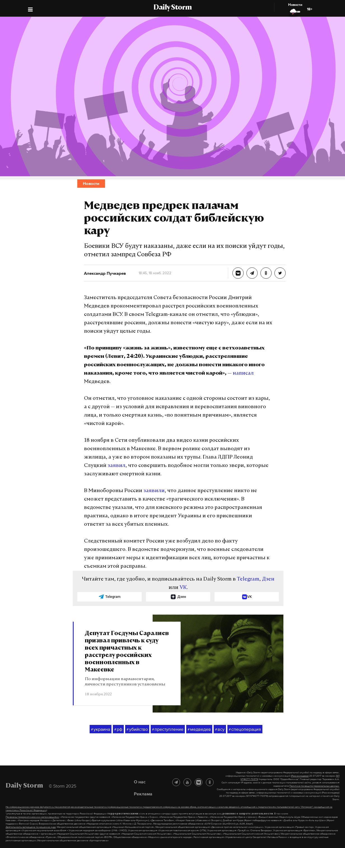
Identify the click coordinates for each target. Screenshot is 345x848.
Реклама (143, 793)
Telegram (248, 579)
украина (100, 729)
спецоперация (245, 729)
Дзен (268, 579)
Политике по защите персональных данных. (314, 785)
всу (220, 729)
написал (243, 373)
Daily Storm (172, 7)
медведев (199, 729)
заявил (116, 465)
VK (183, 587)
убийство (137, 729)
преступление (167, 729)
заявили (154, 491)
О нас (140, 781)
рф (118, 729)
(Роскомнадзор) (300, 775)
